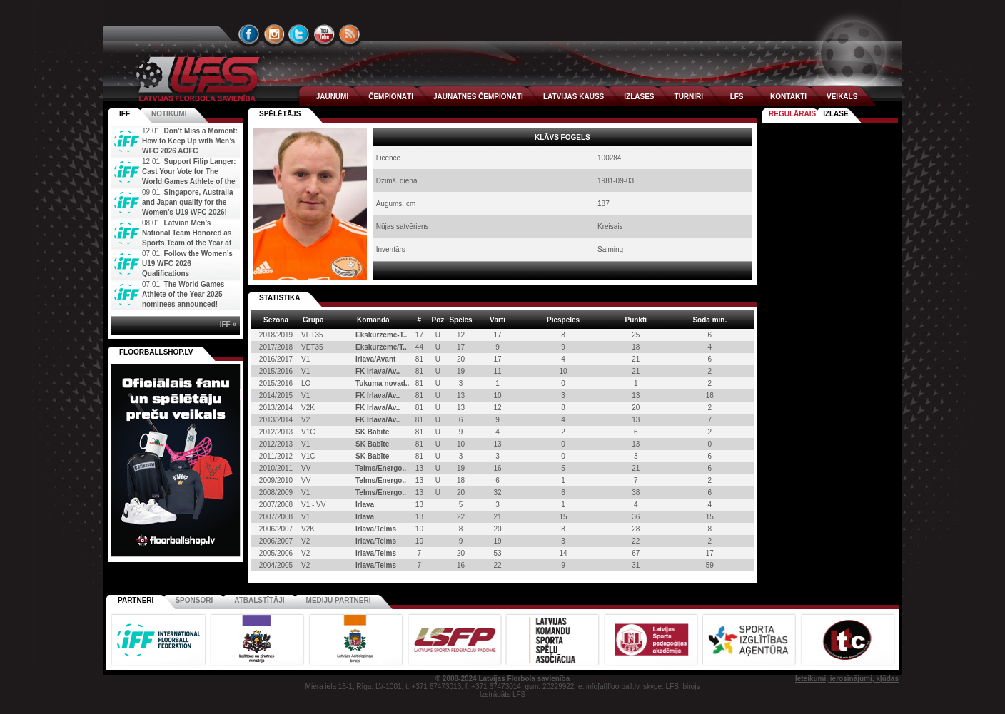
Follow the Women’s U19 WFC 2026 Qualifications (187, 263)
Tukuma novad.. (382, 383)
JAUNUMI (332, 97)
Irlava (364, 505)
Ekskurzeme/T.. (381, 347)
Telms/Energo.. (380, 468)
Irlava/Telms (375, 529)
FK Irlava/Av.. (377, 371)
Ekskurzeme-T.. (381, 335)
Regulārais (792, 114)
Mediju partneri (338, 600)
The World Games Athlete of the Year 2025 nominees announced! (183, 294)
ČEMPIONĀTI (390, 97)
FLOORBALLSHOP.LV (156, 352)
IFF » (228, 324)
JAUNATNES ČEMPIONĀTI (478, 97)
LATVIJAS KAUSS (573, 97)
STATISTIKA (279, 298)
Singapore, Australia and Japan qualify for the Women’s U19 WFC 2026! (187, 202)
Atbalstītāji (259, 600)
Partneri (135, 600)
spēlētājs (280, 114)
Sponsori (194, 600)
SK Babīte (372, 432)
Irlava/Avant (375, 359)
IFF (124, 114)
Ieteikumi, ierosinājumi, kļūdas (847, 679)
